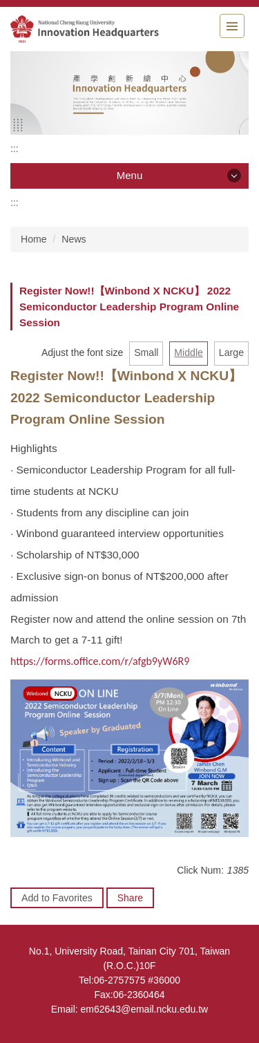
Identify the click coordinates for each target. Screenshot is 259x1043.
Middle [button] (188, 352)
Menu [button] (130, 175)
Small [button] (146, 352)
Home (34, 239)
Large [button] (231, 352)
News (73, 239)
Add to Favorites (57, 897)
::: (14, 148)
